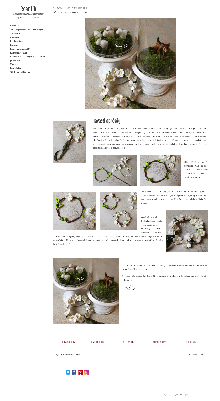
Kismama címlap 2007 (20, 49)
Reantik (28, 9)
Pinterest (159, 342)
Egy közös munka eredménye (67, 354)
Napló (13, 64)
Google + (192, 342)
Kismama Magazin (18, 53)
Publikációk (15, 68)
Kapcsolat (14, 45)
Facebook (97, 342)
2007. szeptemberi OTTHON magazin (27, 30)
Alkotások (14, 37)
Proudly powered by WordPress (172, 395)
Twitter (128, 342)
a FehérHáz (15, 33)
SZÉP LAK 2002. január (21, 72)
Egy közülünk (16, 41)
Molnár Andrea (77, 8)
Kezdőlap (14, 26)
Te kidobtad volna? (198, 354)
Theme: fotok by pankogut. (197, 395)
